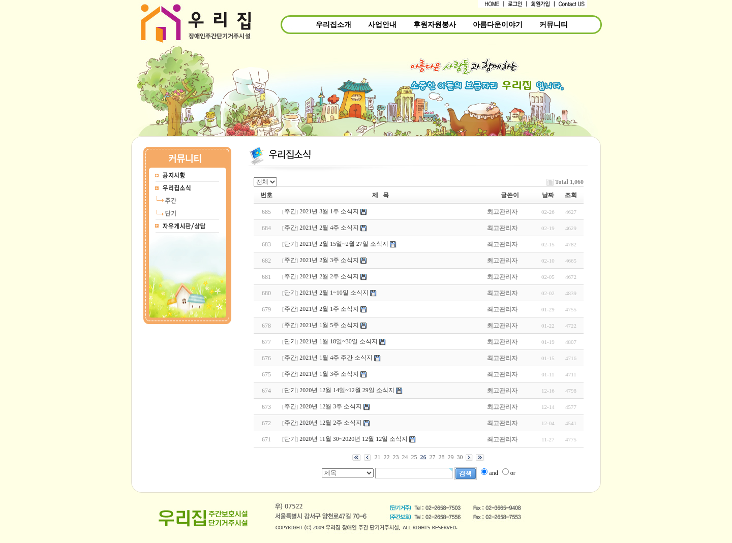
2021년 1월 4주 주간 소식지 (336, 357)
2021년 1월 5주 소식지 (329, 325)
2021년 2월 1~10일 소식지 (334, 292)
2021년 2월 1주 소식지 (329, 308)
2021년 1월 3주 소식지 (329, 373)
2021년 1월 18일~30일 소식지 (338, 341)
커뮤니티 (553, 24)
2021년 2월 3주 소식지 (329, 260)
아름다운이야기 (498, 24)
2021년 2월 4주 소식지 (329, 227)
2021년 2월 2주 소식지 (329, 276)
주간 (290, 211)
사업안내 (382, 24)
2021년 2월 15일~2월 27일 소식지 (343, 243)
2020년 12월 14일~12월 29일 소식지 (346, 390)
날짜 (548, 195)
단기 (290, 243)
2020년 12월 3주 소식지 (330, 406)
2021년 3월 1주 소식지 (329, 211)
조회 (571, 195)
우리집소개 (333, 24)
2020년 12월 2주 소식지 (330, 422)
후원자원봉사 (434, 24)
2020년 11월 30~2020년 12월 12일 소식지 (353, 438)
